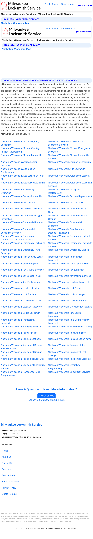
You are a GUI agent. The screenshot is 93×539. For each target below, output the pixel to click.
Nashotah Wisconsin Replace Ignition (67, 333)
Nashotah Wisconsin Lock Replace (18, 294)
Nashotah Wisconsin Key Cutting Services (22, 269)
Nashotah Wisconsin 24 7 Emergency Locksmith (20, 143)
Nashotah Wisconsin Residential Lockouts (69, 359)
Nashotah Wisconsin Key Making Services (69, 276)
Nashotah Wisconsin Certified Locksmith (21, 208)
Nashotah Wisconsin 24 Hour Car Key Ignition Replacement (20, 150)
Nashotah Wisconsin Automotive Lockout (69, 175)
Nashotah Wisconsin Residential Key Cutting (66, 347)
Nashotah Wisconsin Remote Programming (70, 326)
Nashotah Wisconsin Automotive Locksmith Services (70, 184)
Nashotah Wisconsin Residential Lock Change (67, 354)
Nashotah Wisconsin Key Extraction (66, 269)
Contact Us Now (46, 396)
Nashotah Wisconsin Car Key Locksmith (21, 196)
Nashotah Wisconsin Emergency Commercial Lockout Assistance (17, 238)
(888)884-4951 (84, 5)
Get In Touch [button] (51, 4)
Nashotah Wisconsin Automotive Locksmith (23, 182)
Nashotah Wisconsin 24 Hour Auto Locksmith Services (65, 143)
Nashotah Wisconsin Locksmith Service (68, 300)
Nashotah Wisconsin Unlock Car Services (69, 372)
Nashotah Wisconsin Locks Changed (66, 294)
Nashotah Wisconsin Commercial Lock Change (67, 217)
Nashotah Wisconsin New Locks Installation (64, 315)
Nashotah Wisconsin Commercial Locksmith (65, 224)
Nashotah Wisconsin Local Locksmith (20, 288)
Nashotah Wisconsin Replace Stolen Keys (69, 339)
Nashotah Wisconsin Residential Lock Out (22, 359)
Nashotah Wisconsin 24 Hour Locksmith (21, 155)
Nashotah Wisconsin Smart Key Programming (64, 367)
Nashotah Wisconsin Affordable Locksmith (69, 162)
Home (5, 451)
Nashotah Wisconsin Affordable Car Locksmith (19, 164)
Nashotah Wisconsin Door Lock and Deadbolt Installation (66, 231)
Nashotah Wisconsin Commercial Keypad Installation (22, 217)
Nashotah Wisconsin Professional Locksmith (18, 322)
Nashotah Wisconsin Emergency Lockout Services (69, 238)
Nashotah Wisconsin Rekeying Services (21, 326)
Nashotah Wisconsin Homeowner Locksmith (65, 259)
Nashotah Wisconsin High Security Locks (22, 257)
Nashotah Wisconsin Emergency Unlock (68, 250)
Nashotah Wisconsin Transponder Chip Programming (21, 374)
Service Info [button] (67, 4)
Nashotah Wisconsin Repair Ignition (19, 333)
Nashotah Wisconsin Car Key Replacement (70, 196)
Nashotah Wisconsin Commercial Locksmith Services (18, 231)
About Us (6, 457)
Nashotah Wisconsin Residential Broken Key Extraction (21, 347)
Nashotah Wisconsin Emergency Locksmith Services (70, 245)
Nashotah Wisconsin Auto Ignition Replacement (18, 171)
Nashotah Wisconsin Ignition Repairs (19, 263)
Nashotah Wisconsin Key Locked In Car (21, 276)
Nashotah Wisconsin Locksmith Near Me (21, 300)
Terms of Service (10, 481)
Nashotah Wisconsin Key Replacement (20, 282)
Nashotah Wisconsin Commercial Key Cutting (67, 210)
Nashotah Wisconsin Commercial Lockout (22, 222)
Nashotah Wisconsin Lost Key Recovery (21, 306)
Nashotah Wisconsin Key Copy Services (68, 263)
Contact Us (7, 463)
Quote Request (9, 494)
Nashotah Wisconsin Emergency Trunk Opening (20, 252)
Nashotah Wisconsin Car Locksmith (66, 202)
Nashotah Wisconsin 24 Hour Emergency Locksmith (69, 150)
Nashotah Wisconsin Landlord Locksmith (68, 282)
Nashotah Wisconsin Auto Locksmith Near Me (22, 177)
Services (6, 469)
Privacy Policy (9, 487)
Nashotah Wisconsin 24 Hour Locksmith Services (68, 157)
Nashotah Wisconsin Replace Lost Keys (21, 339)
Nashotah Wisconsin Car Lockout (18, 202)
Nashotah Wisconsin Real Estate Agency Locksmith (69, 322)
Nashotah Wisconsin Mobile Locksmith (20, 313)
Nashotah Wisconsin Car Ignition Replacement (64, 191)
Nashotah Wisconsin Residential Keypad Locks (21, 354)
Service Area (8, 475)
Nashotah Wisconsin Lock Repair (65, 288)
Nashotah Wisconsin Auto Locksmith (66, 169)
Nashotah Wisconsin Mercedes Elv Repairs (70, 306)
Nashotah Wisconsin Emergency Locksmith (23, 243)
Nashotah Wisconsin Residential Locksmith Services (23, 367)
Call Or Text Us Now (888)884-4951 (46, 400)
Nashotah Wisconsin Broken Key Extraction (17, 191)
